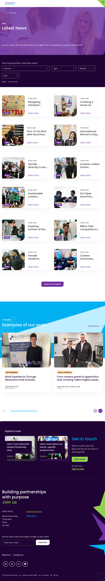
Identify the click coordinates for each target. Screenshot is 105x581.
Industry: (7, 68)
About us (6, 555)
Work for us (31, 515)
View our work (95, 326)
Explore (10, 456)
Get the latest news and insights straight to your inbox (25, 536)
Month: (83, 68)
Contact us (18, 555)
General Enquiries (34, 511)
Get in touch (79, 459)
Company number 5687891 (29, 575)
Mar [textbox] (89, 68)
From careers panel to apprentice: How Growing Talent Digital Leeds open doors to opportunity (78, 380)
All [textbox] (14, 68)
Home (4, 13)
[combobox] (30, 68)
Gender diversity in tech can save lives (37, 167)
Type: (55, 68)
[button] (100, 411)
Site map (55, 575)
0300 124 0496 (78, 469)
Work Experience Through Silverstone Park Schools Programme (20, 380)
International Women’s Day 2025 (88, 134)
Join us (9, 502)
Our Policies (45, 575)
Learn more (34, 113)
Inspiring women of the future (36, 229)
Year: (6, 75)
